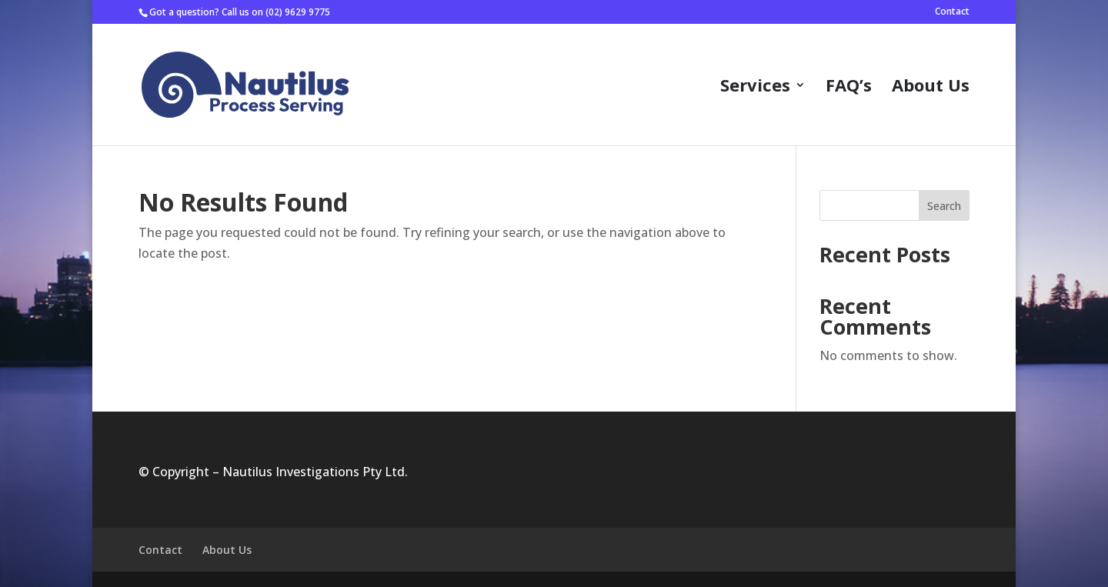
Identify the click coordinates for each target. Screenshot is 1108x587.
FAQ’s (849, 87)
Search (944, 205)
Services (755, 87)
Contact (952, 12)
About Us (931, 87)
